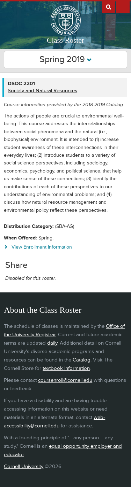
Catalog (81, 360)
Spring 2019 (65, 59)
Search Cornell (108, 6)
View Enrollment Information (42, 247)
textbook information (66, 368)
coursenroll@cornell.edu (65, 380)
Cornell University (23, 466)
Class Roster (65, 40)
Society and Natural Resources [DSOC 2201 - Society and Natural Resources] (42, 90)
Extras (123, 6)
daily (52, 343)
